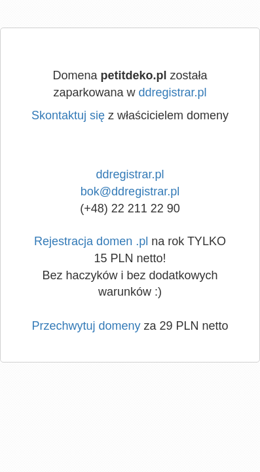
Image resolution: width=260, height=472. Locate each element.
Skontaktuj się (68, 115)
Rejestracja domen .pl (91, 241)
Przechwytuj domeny (85, 325)
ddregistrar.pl (173, 92)
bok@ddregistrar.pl (130, 191)
